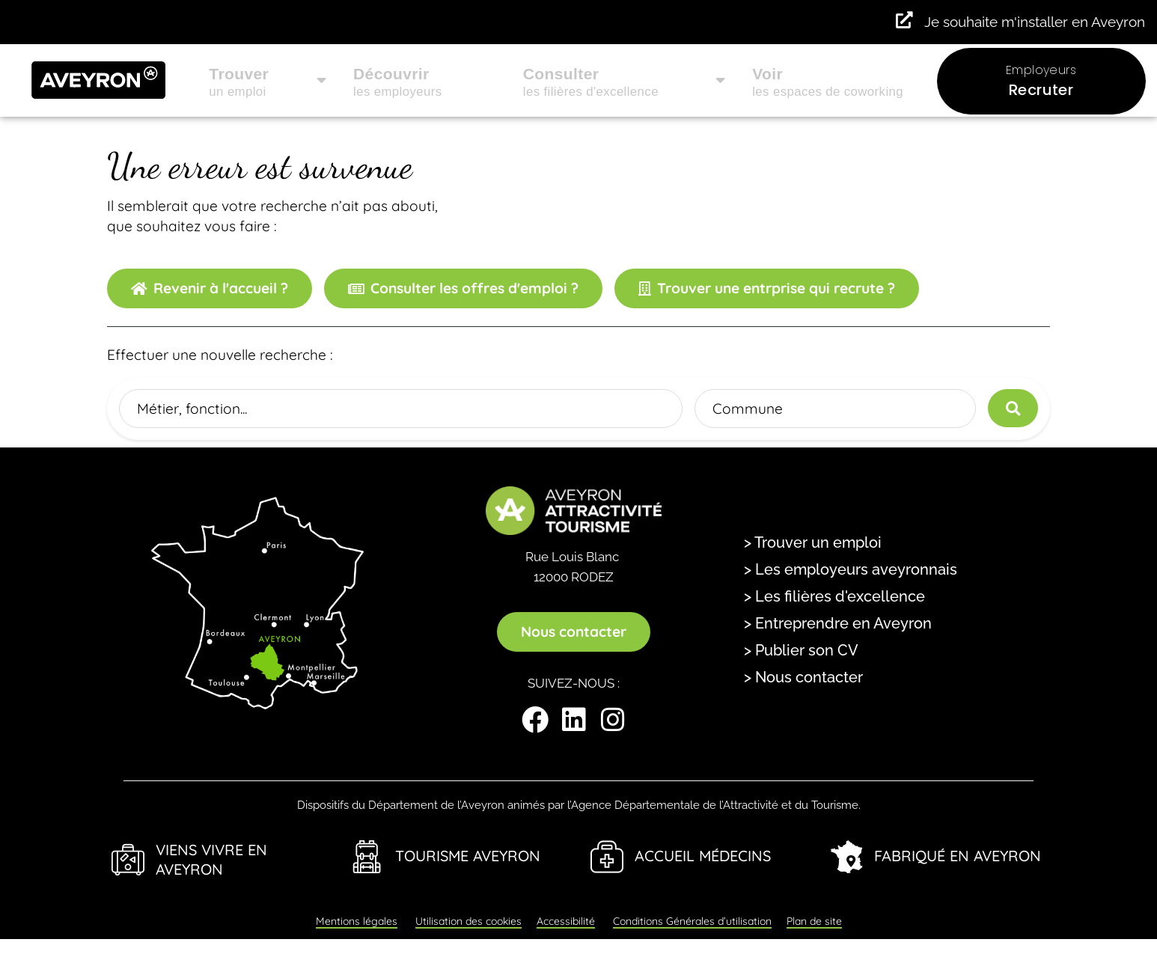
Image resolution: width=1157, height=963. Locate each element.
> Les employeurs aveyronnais (850, 569)
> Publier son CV (801, 650)
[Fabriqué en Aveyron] (846, 856)
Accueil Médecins (703, 855)
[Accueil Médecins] (606, 856)
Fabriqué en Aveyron (957, 855)
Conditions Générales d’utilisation (692, 921)
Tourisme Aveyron (467, 855)
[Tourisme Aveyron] (367, 856)
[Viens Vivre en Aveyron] (128, 859)
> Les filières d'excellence (834, 596)
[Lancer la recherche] (1013, 408)
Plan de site (814, 921)
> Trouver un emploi (813, 542)
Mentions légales (356, 921)
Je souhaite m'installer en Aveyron (1034, 21)
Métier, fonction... (192, 408)
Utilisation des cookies (468, 921)
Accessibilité (566, 921)
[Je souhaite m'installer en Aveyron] (904, 20)
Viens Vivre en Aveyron (211, 859)
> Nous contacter (803, 677)
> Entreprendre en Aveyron (838, 623)
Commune (747, 408)
